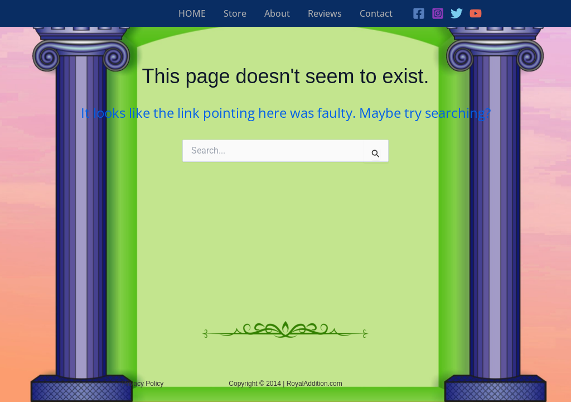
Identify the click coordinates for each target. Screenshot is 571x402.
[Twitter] (457, 13)
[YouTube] (476, 13)
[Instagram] (438, 13)
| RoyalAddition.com (312, 383)
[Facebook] (419, 13)
